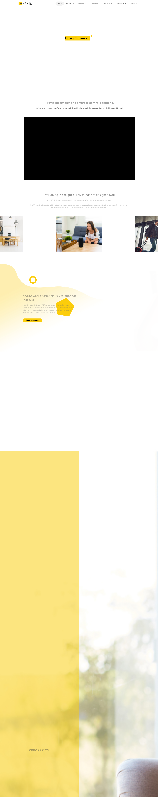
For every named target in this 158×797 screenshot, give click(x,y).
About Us (107, 3)
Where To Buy (121, 3)
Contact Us (133, 3)
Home (60, 3)
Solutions (69, 3)
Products (81, 3)
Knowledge (94, 3)
